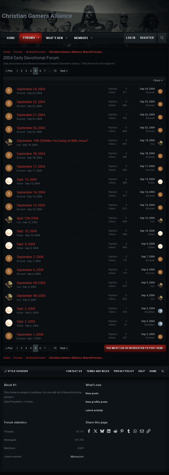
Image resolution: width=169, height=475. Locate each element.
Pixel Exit (123, 470)
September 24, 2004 (31, 89)
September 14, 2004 (31, 192)
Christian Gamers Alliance (37, 15)
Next (62, 70)
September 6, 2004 (30, 270)
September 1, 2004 (30, 334)
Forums (29, 38)
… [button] (49, 70)
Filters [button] (156, 80)
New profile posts (96, 398)
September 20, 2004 (31, 128)
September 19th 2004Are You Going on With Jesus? (52, 141)
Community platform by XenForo (73, 470)
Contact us (74, 371)
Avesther (149, 311)
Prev (10, 70)
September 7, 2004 (30, 257)
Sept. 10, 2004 (27, 231)
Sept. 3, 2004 (26, 309)
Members (81, 38)
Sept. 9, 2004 (26, 244)
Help (141, 371)
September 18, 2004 (31, 154)
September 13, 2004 (31, 205)
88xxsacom (77, 450)
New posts (92, 391)
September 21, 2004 (31, 115)
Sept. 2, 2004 (26, 321)
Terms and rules (98, 371)
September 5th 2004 (31, 283)
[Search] (162, 38)
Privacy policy (124, 371)
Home (11, 38)
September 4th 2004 (31, 296)
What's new (54, 38)
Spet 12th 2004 (27, 218)
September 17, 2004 (31, 166)
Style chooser (16, 371)
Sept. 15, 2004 (27, 179)
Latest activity (94, 405)
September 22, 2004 (31, 102)
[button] (39, 38)
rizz (19, 144)
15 (55, 70)
